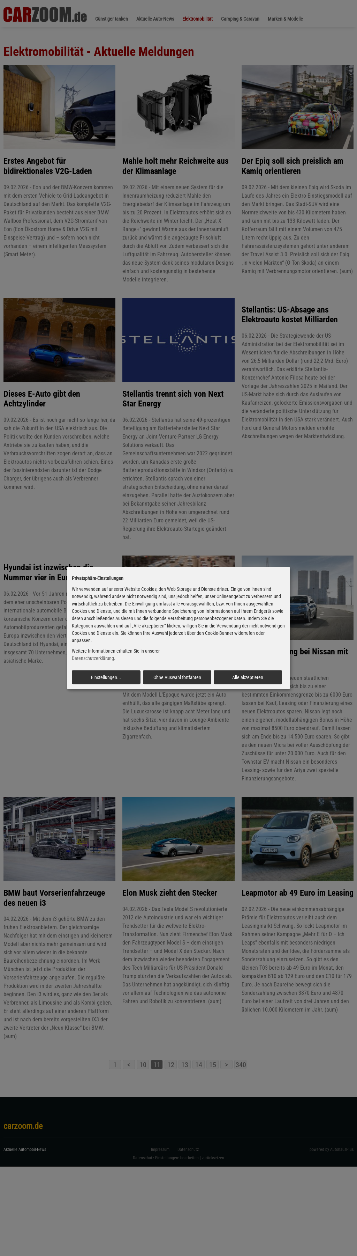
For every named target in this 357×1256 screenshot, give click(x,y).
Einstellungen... (106, 677)
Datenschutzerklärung (93, 658)
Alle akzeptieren (247, 677)
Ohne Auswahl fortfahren (177, 677)
